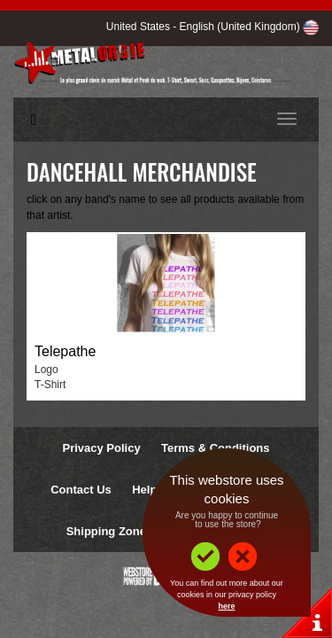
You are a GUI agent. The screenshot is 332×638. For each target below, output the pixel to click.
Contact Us (81, 489)
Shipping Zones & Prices (134, 531)
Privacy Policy (101, 448)
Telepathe (65, 351)
